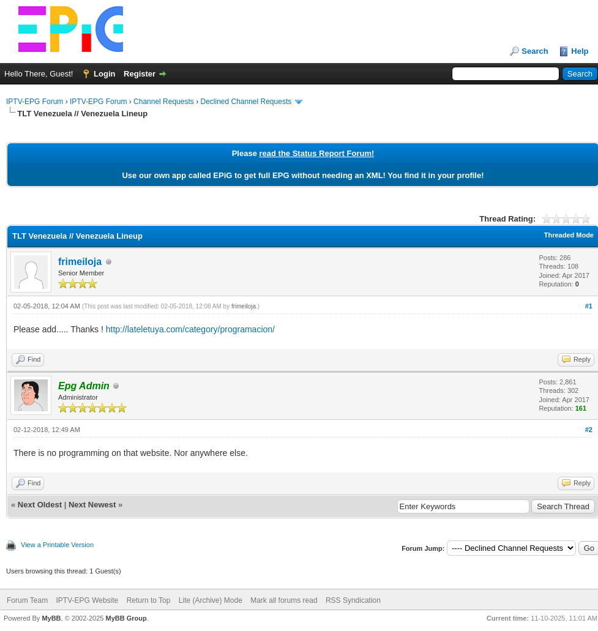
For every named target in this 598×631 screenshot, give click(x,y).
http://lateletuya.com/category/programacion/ (190, 329)
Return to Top (149, 600)
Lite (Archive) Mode (210, 600)
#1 (588, 306)
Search (534, 51)
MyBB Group (125, 618)
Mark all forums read (283, 600)
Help (579, 51)
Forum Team (27, 600)
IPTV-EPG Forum (34, 101)
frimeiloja (80, 261)
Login (104, 73)
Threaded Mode (569, 235)
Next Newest (92, 504)
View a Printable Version (57, 544)
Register (139, 73)
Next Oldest (40, 504)
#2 (588, 429)
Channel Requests (163, 101)
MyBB (51, 618)
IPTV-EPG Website (87, 600)
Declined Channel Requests (245, 101)
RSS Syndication (353, 600)
